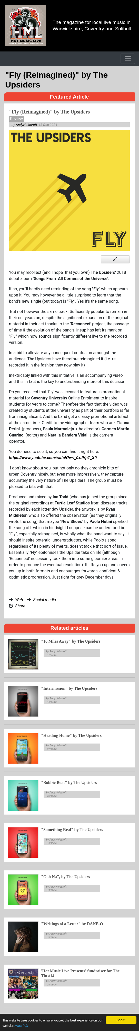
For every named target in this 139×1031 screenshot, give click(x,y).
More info (21, 1026)
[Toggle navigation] (128, 59)
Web (19, 599)
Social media (44, 599)
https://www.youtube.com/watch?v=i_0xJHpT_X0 (53, 457)
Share (20, 606)
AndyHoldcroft (26, 125)
